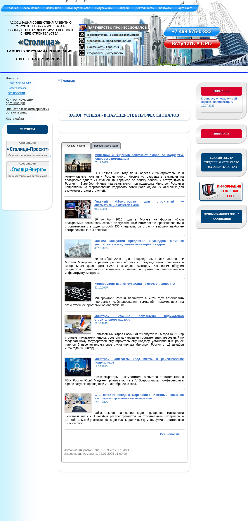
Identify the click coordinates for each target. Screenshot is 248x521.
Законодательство (78, 8)
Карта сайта (184, 8)
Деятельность (144, 8)
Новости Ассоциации (19, 82)
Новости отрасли (17, 88)
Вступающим (104, 8)
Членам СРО (52, 8)
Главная (12, 8)
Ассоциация (31, 8)
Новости (12, 78)
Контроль (124, 8)
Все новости (169, 434)
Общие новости (76, 145)
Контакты (165, 8)
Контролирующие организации (19, 101)
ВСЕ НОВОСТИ (16, 93)
